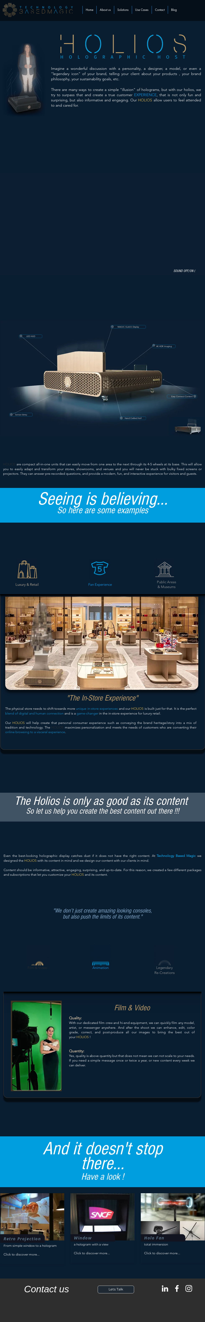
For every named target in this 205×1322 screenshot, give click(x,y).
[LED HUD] (30, 336)
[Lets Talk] (116, 1289)
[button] (123, 10)
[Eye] (186, 426)
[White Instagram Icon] (188, 1288)
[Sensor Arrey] (21, 414)
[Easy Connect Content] (182, 396)
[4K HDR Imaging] (164, 346)
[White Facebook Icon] (176, 1288)
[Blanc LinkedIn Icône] (164, 1288)
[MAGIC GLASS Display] (128, 327)
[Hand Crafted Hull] (133, 418)
